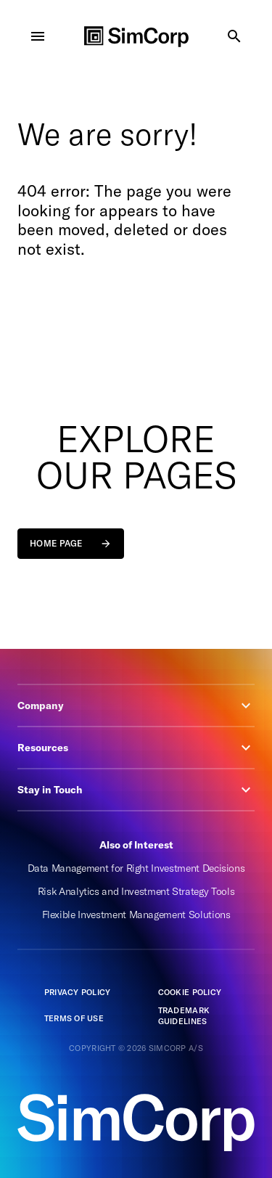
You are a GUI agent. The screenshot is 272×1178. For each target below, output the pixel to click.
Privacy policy (77, 992)
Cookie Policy (190, 992)
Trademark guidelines (184, 1015)
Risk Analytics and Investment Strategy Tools (136, 891)
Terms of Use (74, 1018)
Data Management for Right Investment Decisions (136, 868)
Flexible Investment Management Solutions (136, 914)
